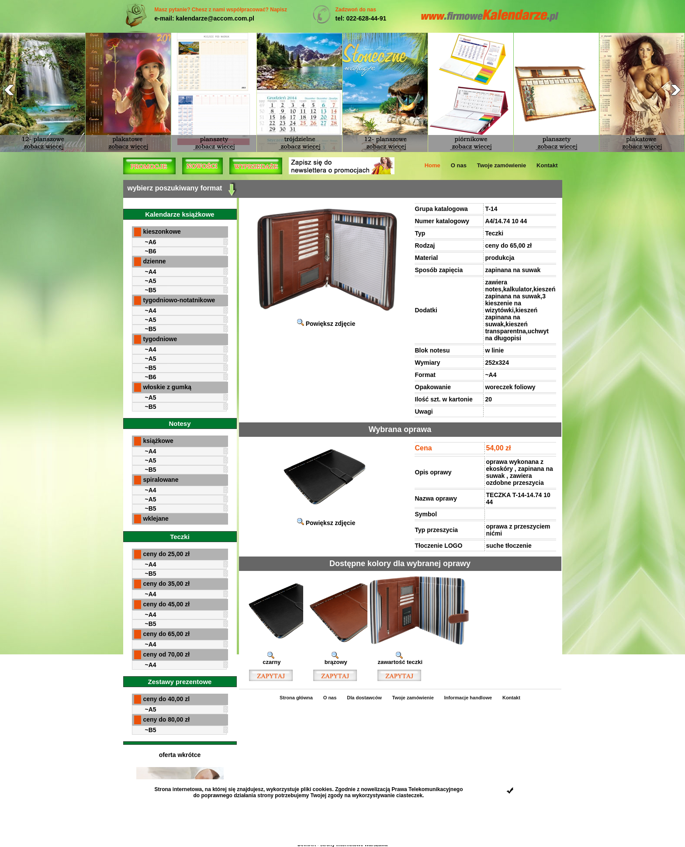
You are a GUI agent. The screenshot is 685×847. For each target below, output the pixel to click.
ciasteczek (409, 795)
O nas (459, 165)
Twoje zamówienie (501, 165)
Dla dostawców (364, 697)
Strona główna (296, 697)
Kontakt (546, 165)
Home (432, 165)
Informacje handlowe (468, 697)
